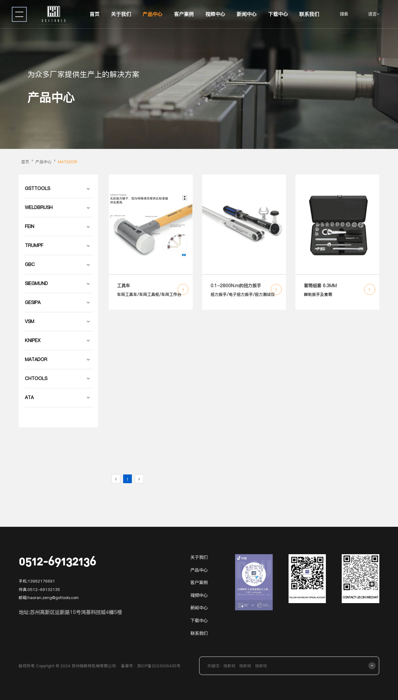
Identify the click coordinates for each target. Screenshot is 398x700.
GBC (30, 264)
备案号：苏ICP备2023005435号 (151, 666)
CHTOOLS (36, 378)
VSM (29, 321)
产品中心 (152, 14)
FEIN (29, 226)
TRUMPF (34, 245)
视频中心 (215, 14)
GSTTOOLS (37, 188)
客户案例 (184, 14)
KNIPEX (32, 340)
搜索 (344, 14)
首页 (95, 14)
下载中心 (278, 14)
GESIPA (32, 302)
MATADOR (67, 161)
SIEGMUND (36, 283)
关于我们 (121, 14)
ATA (29, 397)
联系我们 (309, 14)
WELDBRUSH (39, 207)
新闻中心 (247, 14)
